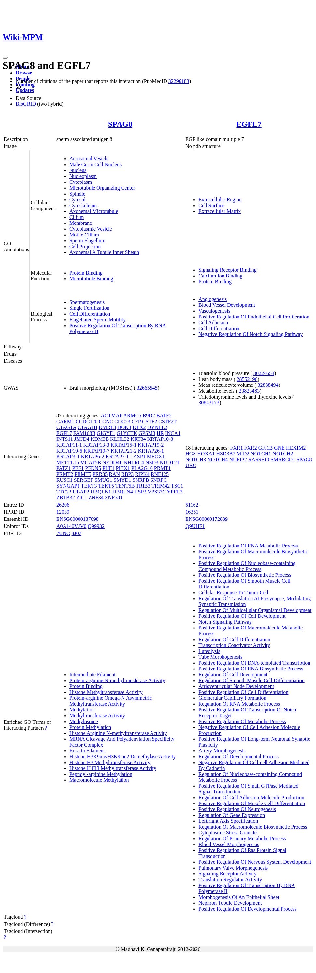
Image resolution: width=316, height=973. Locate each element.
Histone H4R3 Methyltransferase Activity (112, 768)
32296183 (178, 81)
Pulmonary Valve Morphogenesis (233, 868)
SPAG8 (120, 124)
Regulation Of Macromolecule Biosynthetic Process (252, 827)
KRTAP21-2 (124, 450)
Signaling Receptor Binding (227, 270)
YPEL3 (175, 491)
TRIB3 (143, 486)
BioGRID (26, 104)
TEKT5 (106, 486)
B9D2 (149, 415)
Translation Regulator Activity (230, 879)
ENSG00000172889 (206, 519)
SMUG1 (103, 480)
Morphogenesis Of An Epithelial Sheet (238, 897)
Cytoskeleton (83, 205)
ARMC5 (132, 415)
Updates (25, 90)
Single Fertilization (89, 308)
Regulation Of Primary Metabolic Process (242, 838)
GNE (279, 448)
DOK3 (124, 427)
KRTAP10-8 (160, 439)
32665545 (147, 388)
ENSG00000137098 (77, 519)
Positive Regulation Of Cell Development (242, 616)
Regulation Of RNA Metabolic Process (239, 704)
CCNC (106, 421)
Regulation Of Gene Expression (231, 815)
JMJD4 (81, 439)
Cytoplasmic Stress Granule (227, 832)
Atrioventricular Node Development (236, 686)
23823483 (249, 391)
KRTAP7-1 (117, 456)
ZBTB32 (65, 497)
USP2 (140, 491)
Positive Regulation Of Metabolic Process (242, 721)
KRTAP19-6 (69, 450)
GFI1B (265, 448)
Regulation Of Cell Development (232, 674)
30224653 (263, 373)
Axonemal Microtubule (93, 211)
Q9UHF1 (195, 526)
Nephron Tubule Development (230, 903)
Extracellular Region (220, 199)
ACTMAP (111, 415)
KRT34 (138, 439)
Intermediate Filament (92, 674)
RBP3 (127, 474)
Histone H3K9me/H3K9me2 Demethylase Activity (122, 756)
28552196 (247, 379)
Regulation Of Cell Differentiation (234, 639)
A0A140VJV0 (71, 526)
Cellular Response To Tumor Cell (233, 592)
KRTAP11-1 (69, 445)
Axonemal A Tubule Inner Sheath (104, 252)
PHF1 (108, 468)
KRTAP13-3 (96, 445)
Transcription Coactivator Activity (234, 645)
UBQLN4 (122, 491)
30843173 (208, 402)
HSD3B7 (225, 453)
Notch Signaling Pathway (225, 622)
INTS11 (64, 439)
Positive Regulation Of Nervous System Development (254, 862)
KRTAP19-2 (151, 445)
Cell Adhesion (213, 322)
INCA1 (172, 433)
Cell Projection (85, 246)
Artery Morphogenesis (221, 750)
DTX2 (139, 427)
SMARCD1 (283, 459)
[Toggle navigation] (5, 58)
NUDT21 (169, 462)
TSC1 (177, 486)
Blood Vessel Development (226, 305)
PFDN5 (93, 468)
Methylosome (83, 721)
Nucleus (77, 170)
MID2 (243, 453)
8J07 (76, 533)
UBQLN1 (101, 491)
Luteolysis (209, 651)
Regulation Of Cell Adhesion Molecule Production (251, 797)
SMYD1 (122, 480)
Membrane (80, 223)
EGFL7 (248, 124)
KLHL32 (119, 439)
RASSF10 (258, 459)
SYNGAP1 (68, 486)
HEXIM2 (296, 448)
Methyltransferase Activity (97, 715)
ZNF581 (113, 497)
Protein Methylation (90, 727)
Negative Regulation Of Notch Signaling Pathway (250, 334)
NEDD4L (112, 462)
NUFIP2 (238, 459)
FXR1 (236, 448)
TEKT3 (89, 486)
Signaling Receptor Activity (227, 873)
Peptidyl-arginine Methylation (100, 774)
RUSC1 (64, 480)
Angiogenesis (212, 299)
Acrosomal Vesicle (88, 158)
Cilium (76, 217)
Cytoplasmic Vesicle (90, 229)
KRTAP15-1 (123, 445)
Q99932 (96, 526)
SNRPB (141, 480)
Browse (24, 72)
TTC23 (63, 491)
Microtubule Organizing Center (102, 188)
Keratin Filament (87, 750)
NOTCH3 (195, 459)
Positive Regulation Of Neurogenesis (237, 809)
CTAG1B (87, 427)
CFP (136, 421)
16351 (191, 512)
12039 (62, 512)
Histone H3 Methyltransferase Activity (109, 762)
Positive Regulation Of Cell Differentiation (243, 692)
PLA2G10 (142, 468)
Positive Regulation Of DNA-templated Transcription (254, 663)
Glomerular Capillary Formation (232, 698)
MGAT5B (90, 462)
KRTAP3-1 (68, 456)
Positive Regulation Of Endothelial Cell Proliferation (253, 316)
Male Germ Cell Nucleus (95, 164)
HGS (190, 453)
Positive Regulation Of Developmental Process (247, 909)
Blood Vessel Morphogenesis (228, 844)
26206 (62, 504)
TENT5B (125, 486)
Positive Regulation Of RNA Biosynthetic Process (250, 668)
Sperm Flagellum (87, 240)
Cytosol (77, 199)
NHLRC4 (134, 462)
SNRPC (158, 480)
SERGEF (83, 480)
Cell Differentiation (89, 314)
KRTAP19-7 (96, 450)
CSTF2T (167, 421)
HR (160, 433)
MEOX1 (156, 456)
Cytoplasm (80, 182)
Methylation (82, 709)
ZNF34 (96, 497)
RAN (114, 474)
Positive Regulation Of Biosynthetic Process (244, 575)
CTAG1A (66, 427)
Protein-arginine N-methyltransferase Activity (117, 680)
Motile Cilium (84, 234)
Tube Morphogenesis (220, 657)
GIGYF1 (106, 433)
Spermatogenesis (87, 302)
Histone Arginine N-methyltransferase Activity (118, 733)
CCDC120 (87, 421)
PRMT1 (162, 468)
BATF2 (164, 415)
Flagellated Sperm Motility (97, 319)
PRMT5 (82, 474)
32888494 (267, 385)
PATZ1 (63, 468)
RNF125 (160, 474)
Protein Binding (86, 273)
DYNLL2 (157, 427)
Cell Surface (211, 205)
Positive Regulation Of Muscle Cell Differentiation (251, 803)
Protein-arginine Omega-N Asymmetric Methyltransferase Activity (110, 701)
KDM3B (100, 439)
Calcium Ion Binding (220, 275)
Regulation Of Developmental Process (238, 756)
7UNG (63, 533)
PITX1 (123, 468)
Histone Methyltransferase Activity (106, 692)
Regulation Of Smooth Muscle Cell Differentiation (251, 680)
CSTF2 (149, 421)
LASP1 (138, 456)
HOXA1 (206, 453)
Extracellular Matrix (219, 211)
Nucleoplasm (83, 176)
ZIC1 (81, 497)
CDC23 (122, 421)
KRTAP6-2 (92, 456)
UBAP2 (81, 491)
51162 (191, 504)
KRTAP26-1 (151, 450)
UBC (190, 465)
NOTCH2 (282, 453)
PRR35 (100, 474)
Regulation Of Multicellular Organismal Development (254, 610)
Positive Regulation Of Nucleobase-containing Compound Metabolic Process (246, 566)
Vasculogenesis (214, 311)
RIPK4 (142, 474)
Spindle (77, 193)
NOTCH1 (261, 453)
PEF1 (78, 468)
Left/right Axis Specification (228, 821)
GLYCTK (127, 433)
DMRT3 (107, 427)
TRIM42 (160, 486)
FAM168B (84, 433)
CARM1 (65, 421)
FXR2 (250, 448)
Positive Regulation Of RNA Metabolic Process (248, 545)
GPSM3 (146, 433)
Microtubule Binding (91, 278)
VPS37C (157, 491)
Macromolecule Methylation (99, 780)
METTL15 (67, 462)
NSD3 (151, 462)
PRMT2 (64, 474)
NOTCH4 (217, 459)
